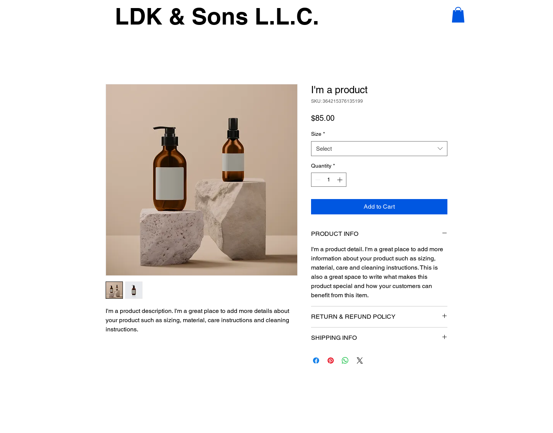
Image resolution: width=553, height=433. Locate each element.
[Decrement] (317, 179)
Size (318, 134)
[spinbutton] (329, 179)
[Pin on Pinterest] (330, 360)
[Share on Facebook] (316, 360)
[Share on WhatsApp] (345, 360)
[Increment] (340, 179)
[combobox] (379, 148)
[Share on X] (359, 360)
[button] (458, 15)
